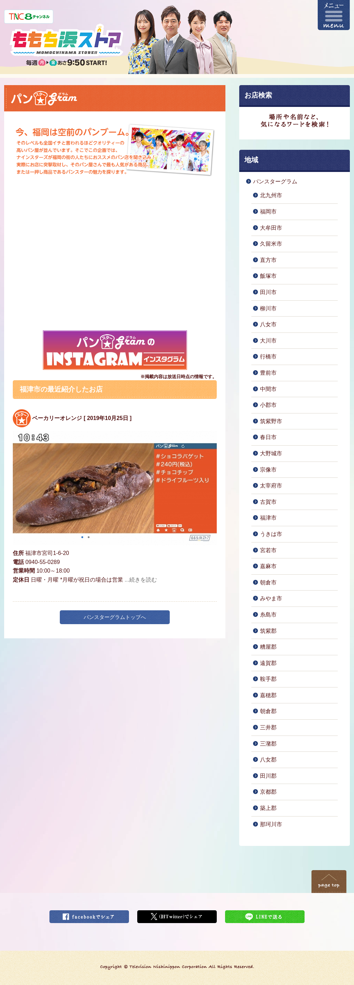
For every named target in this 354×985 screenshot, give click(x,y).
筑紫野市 (271, 421)
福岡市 (268, 212)
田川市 (268, 292)
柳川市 (268, 308)
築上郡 (268, 808)
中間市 (268, 389)
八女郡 (268, 760)
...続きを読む (141, 580)
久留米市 (271, 244)
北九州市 (271, 195)
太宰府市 (271, 486)
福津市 (268, 518)
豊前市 (268, 373)
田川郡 (268, 776)
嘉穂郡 (268, 695)
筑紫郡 (268, 631)
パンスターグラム (275, 181)
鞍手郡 (268, 679)
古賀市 (268, 502)
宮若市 (268, 550)
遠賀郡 (268, 663)
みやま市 (271, 598)
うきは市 (271, 534)
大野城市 (271, 453)
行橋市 (268, 356)
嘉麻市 (268, 566)
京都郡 (268, 792)
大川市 (268, 341)
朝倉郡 (268, 711)
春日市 (268, 437)
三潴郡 (268, 744)
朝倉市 (268, 582)
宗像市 (268, 470)
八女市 (268, 324)
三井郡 (268, 727)
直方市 (268, 260)
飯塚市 (268, 276)
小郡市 (268, 405)
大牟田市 (271, 228)
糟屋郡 (268, 647)
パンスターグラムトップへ (115, 617)
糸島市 (268, 615)
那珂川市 (271, 824)
